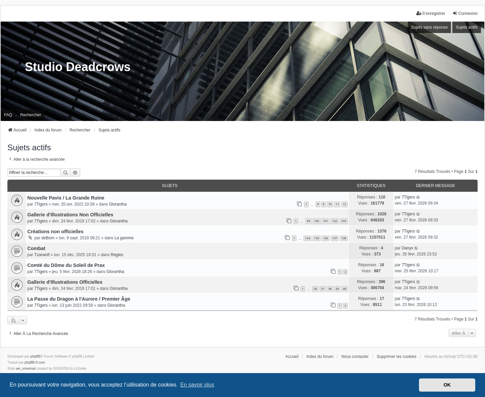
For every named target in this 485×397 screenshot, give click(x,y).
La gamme (124, 238)
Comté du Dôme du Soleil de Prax (66, 265)
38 (329, 288)
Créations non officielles (55, 231)
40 (344, 288)
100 (316, 221)
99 (308, 221)
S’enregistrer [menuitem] (430, 13)
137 (334, 238)
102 (334, 221)
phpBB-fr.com (35, 362)
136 (325, 238)
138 (343, 238)
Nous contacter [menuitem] (355, 356)
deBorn (48, 238)
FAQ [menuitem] (8, 115)
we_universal (25, 368)
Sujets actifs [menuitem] (467, 27)
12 (344, 204)
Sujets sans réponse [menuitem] (429, 27)
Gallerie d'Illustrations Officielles (64, 282)
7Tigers (41, 204)
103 (343, 221)
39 (337, 288)
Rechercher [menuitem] (30, 115)
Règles (117, 254)
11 (337, 204)
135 (316, 238)
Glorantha (118, 204)
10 (329, 204)
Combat (36, 248)
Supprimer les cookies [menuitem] (396, 356)
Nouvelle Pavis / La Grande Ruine (65, 198)
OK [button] (447, 385)
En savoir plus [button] (197, 385)
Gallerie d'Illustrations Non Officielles (70, 214)
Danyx (407, 248)
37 (322, 288)
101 (325, 221)
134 (307, 238)
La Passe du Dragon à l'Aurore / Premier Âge (78, 299)
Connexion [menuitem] (465, 13)
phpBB (35, 356)
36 (315, 288)
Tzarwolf (42, 254)
